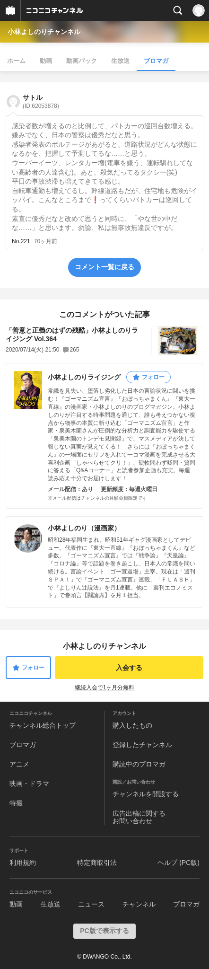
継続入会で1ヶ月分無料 (105, 687)
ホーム (16, 60)
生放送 (120, 60)
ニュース (91, 904)
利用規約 (22, 862)
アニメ (19, 764)
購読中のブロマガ (139, 764)
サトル (41, 101)
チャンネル (139, 904)
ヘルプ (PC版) (178, 862)
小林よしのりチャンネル (44, 31)
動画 (46, 60)
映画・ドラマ (29, 783)
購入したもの (132, 725)
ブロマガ (156, 60)
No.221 (21, 241)
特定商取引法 (97, 862)
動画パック (81, 60)
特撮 (16, 803)
